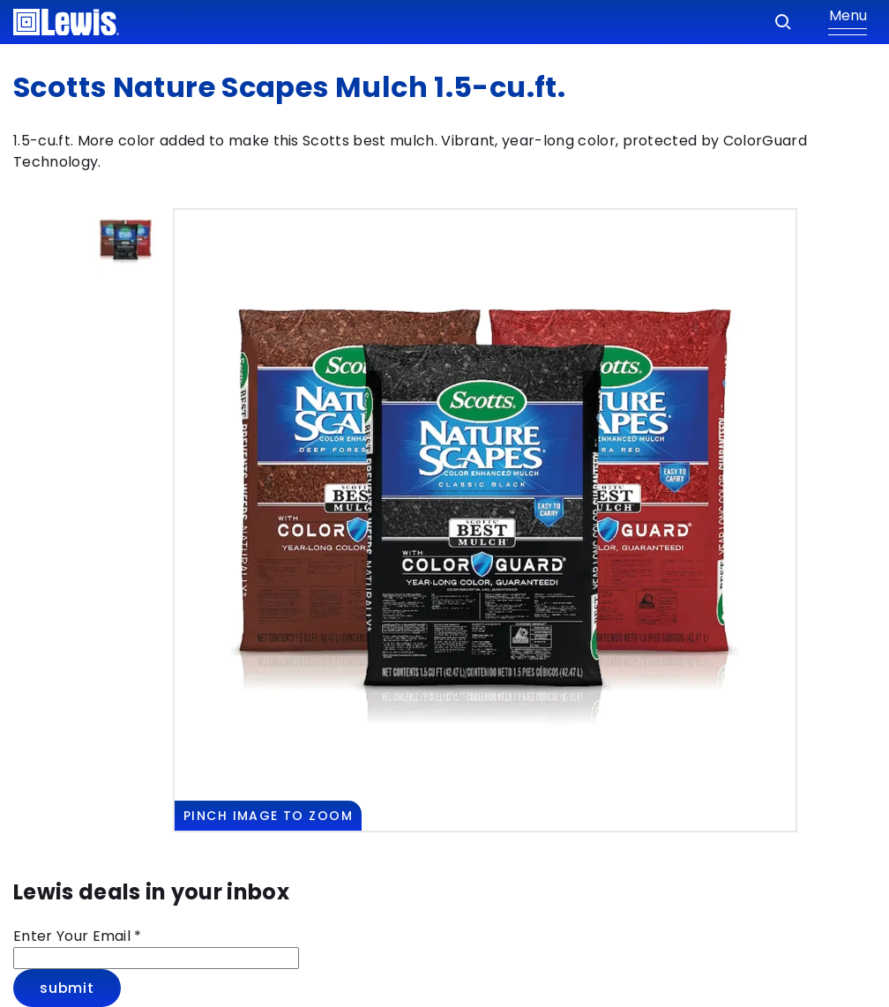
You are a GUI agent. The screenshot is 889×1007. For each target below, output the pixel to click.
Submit (67, 988)
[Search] (783, 22)
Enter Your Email (77, 936)
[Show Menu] (847, 22)
